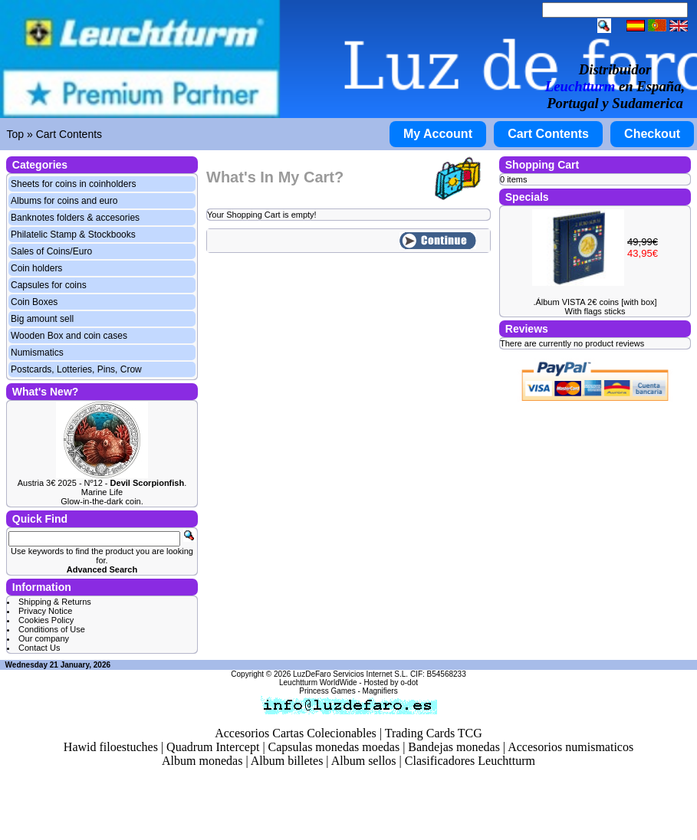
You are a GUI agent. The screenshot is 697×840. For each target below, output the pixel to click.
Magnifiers (380, 691)
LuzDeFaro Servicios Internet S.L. (350, 674)
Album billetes (287, 760)
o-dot (409, 682)
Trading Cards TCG (433, 733)
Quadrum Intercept (212, 746)
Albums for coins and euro (64, 200)
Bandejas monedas (454, 746)
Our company (43, 638)
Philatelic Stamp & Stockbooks (73, 234)
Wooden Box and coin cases (69, 335)
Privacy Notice (45, 610)
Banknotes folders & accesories (75, 217)
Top (16, 134)
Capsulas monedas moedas (334, 746)
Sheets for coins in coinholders (73, 184)
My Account (437, 133)
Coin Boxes (34, 302)
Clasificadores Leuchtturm (470, 760)
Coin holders (36, 268)
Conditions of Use (51, 629)
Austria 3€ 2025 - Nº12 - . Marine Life (102, 487)
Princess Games (327, 691)
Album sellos (363, 760)
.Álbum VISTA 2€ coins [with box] (594, 302)
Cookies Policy (46, 620)
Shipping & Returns (54, 601)
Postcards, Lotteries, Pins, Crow (76, 369)
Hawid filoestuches (111, 746)
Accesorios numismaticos (570, 746)
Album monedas (202, 760)
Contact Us (39, 647)
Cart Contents (69, 134)
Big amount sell (42, 318)
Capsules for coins (49, 285)
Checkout (652, 133)
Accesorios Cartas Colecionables (295, 733)
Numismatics (37, 352)
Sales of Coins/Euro (51, 251)
